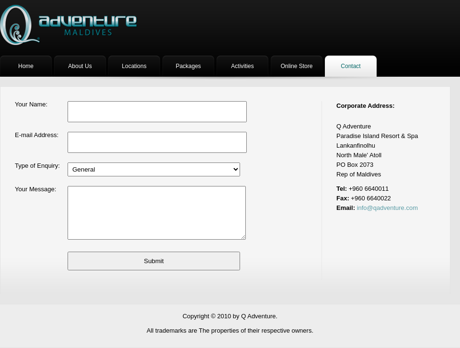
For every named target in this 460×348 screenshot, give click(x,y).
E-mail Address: (36, 135)
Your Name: (31, 104)
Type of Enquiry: (37, 165)
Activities (242, 66)
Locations (134, 66)
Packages (188, 66)
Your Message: (35, 189)
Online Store (297, 66)
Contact (350, 66)
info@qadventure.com (387, 207)
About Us (80, 66)
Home (26, 66)
